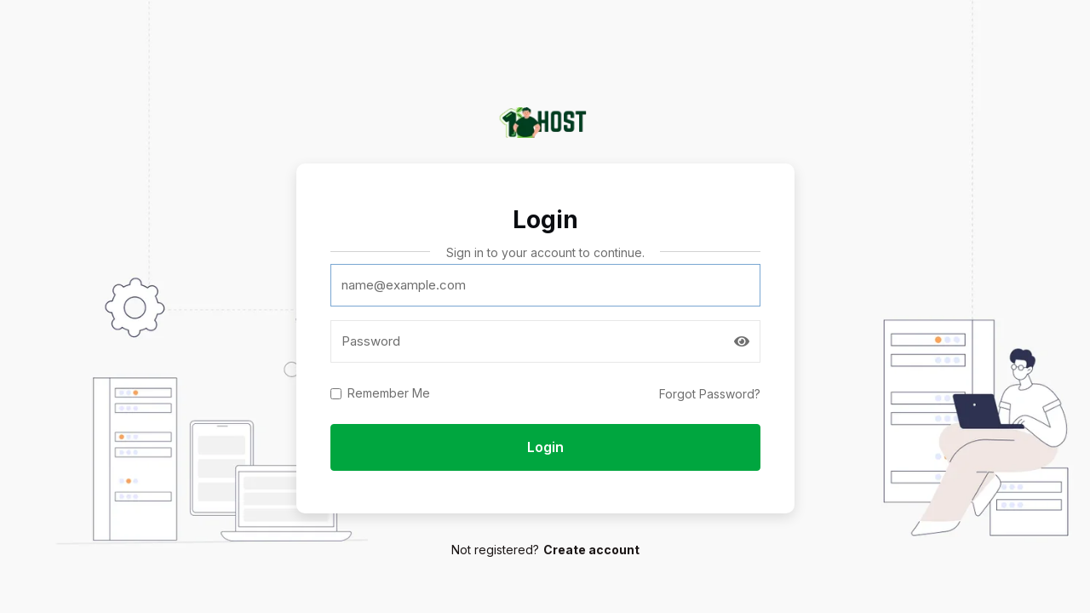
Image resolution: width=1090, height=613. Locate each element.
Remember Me (388, 393)
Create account (591, 549)
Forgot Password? (709, 394)
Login (545, 446)
